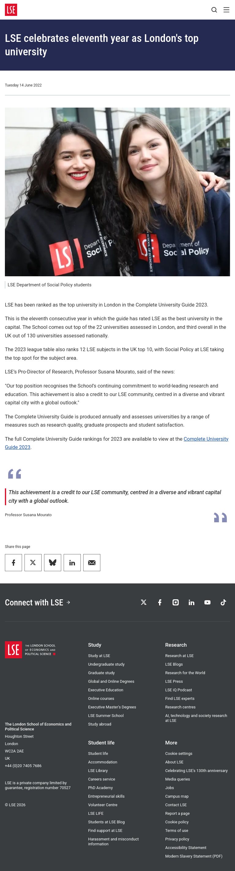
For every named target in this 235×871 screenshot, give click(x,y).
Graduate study (101, 673)
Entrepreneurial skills (106, 796)
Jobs (169, 787)
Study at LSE (99, 655)
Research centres (180, 707)
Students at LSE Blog (106, 822)
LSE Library (98, 770)
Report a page (177, 813)
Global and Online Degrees (111, 681)
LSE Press (174, 681)
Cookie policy (176, 822)
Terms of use (176, 830)
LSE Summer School (106, 715)
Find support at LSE (105, 830)
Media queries (177, 779)
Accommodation (102, 762)
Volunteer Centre (103, 805)
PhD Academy (100, 787)
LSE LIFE (95, 813)
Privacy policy (177, 839)
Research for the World (185, 673)
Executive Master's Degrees (112, 707)
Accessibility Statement (186, 847)
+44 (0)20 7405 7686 (23, 765)
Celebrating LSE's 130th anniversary (196, 770)
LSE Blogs (174, 664)
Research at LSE (179, 655)
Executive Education (105, 690)
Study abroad (99, 724)
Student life (98, 753)
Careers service (101, 779)
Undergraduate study (106, 664)
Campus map (176, 796)
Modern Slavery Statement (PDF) (193, 856)
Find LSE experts (180, 698)
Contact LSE (176, 805)
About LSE (174, 762)
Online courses (101, 698)
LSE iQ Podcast (178, 690)
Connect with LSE (38, 602)
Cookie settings (178, 753)
